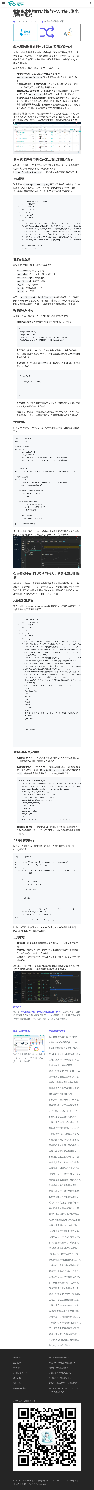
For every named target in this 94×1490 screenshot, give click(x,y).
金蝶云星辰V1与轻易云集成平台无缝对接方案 (70, 1168)
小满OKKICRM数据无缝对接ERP (62, 1362)
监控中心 (17, 1383)
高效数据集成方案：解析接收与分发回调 (68, 1145)
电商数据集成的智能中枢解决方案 (65, 1179)
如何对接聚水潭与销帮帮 (60, 1065)
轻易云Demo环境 (37, 1484)
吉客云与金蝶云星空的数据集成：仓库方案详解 (71, 1191)
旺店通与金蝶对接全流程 (59, 1357)
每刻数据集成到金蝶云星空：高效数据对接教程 (71, 1208)
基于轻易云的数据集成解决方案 (64, 1076)
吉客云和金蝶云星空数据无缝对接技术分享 (69, 1276)
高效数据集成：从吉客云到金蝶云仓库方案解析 (71, 1162)
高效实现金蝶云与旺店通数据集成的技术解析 (70, 1231)
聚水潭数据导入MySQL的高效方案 (65, 1248)
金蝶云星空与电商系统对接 (60, 1373)
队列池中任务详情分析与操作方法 (65, 1322)
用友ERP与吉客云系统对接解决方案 (65, 1048)
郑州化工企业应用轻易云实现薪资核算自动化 (70, 1328)
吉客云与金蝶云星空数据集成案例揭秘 (67, 1299)
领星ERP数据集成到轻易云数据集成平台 (68, 1082)
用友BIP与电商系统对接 (58, 1368)
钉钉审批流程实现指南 (59, 1345)
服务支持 (17, 1357)
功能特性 (17, 1368)
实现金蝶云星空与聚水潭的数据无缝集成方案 (70, 1265)
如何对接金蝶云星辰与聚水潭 (63, 1116)
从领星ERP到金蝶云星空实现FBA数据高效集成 (71, 1311)
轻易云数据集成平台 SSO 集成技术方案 (67, 1036)
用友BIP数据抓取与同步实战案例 (64, 1219)
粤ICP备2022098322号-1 (64, 1480)
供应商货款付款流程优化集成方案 (65, 1259)
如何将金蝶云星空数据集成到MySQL (66, 1196)
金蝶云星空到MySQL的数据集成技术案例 (68, 1225)
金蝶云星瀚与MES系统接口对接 (64, 1059)
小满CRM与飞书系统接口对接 (63, 1042)
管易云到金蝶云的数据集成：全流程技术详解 (70, 1288)
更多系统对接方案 (57, 1031)
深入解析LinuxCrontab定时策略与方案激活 (69, 1339)
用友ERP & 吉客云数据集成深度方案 (66, 1053)
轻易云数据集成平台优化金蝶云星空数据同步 (70, 1271)
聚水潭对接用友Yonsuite (60, 1093)
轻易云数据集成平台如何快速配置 (63, 1383)
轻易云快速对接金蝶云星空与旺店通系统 (68, 1334)
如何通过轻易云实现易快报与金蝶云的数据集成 (71, 1156)
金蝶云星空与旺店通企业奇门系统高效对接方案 (71, 1122)
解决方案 (17, 1378)
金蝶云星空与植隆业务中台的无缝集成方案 (69, 1305)
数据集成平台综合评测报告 (60, 1378)
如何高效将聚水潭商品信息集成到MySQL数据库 (71, 1139)
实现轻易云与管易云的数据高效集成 (66, 1236)
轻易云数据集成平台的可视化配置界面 (67, 1293)
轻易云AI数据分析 (21, 1031)
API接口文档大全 (20, 1373)
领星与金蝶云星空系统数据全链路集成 (67, 1088)
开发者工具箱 (19, 1484)
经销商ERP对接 (19, 1388)
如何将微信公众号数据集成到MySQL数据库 (69, 1185)
